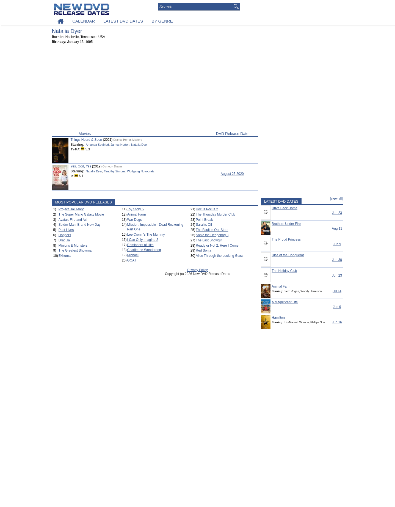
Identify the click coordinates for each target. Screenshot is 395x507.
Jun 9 (337, 244)
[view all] (336, 198)
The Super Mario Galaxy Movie (81, 214)
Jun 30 (337, 260)
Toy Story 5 (135, 209)
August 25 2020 (232, 174)
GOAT (131, 260)
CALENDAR (83, 21)
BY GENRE (162, 21)
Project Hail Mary (71, 209)
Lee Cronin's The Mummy (146, 234)
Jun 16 (337, 322)
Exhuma (65, 256)
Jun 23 (337, 213)
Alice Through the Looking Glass (219, 256)
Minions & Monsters (73, 245)
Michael (133, 255)
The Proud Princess (286, 239)
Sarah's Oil (204, 225)
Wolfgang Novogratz (140, 171)
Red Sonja (203, 250)
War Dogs (134, 220)
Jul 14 (337, 291)
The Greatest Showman (76, 250)
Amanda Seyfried (97, 144)
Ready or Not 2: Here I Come (217, 245)
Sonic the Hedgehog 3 (212, 235)
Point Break (204, 220)
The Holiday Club (284, 271)
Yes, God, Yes (81, 166)
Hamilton (278, 317)
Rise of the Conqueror (288, 255)
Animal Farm (136, 214)
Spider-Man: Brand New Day (80, 225)
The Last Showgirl (209, 240)
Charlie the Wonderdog (144, 250)
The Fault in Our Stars (212, 230)
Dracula (64, 240)
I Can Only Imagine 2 (142, 240)
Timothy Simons (114, 171)
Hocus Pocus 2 (207, 209)
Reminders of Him (140, 245)
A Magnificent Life (285, 302)
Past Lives (66, 230)
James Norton (120, 144)
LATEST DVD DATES (123, 21)
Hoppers (65, 235)
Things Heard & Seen (86, 140)
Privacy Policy (197, 270)
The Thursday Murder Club (215, 214)
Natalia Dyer (139, 144)
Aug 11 (337, 228)
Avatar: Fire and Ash (74, 220)
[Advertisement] (155, 88)
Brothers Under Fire (286, 224)
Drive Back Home (284, 208)
